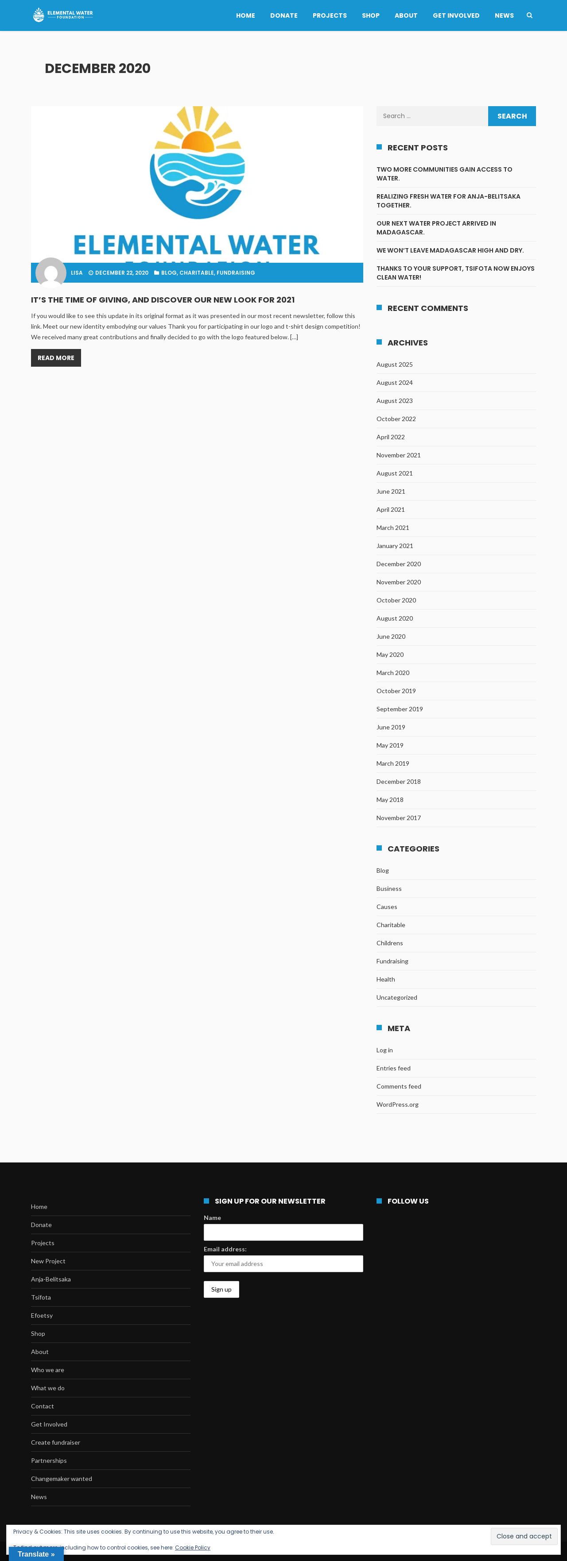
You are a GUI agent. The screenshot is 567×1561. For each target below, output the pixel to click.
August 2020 (395, 618)
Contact (42, 1406)
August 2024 (395, 382)
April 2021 (391, 509)
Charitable (196, 272)
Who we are (47, 1369)
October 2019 (396, 690)
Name (212, 1217)
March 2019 (393, 763)
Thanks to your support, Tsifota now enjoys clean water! (456, 273)
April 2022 (391, 437)
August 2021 (395, 473)
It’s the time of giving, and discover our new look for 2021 (163, 300)
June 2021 (391, 491)
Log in (385, 1050)
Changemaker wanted (61, 1478)
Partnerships (49, 1460)
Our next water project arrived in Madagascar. (436, 228)
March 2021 (393, 527)
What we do (48, 1388)
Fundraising (236, 272)
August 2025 (395, 364)
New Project (48, 1261)
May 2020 (390, 654)
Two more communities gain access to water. (445, 174)
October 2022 (396, 418)
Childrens (390, 943)
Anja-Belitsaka (51, 1279)
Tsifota (41, 1297)
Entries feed (394, 1068)
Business (389, 888)
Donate (284, 15)
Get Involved (456, 15)
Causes (387, 906)
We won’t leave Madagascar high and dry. (450, 250)
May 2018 (390, 799)
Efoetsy (42, 1315)
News (504, 15)
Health (386, 979)
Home (245, 15)
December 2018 (399, 781)
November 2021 (399, 455)
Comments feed (399, 1086)
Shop (371, 15)
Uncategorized (397, 997)
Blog (169, 272)
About (406, 15)
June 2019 (391, 727)
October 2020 (396, 600)
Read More (56, 357)
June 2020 (391, 636)
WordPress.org (398, 1104)
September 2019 (400, 709)
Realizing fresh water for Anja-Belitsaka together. (448, 201)
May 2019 (390, 745)
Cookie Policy (192, 1547)
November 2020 (399, 582)
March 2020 (393, 672)
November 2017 (399, 817)
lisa (77, 272)
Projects (330, 15)
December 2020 (399, 564)
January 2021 (395, 545)
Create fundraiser (55, 1442)
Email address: (225, 1249)
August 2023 (395, 400)
